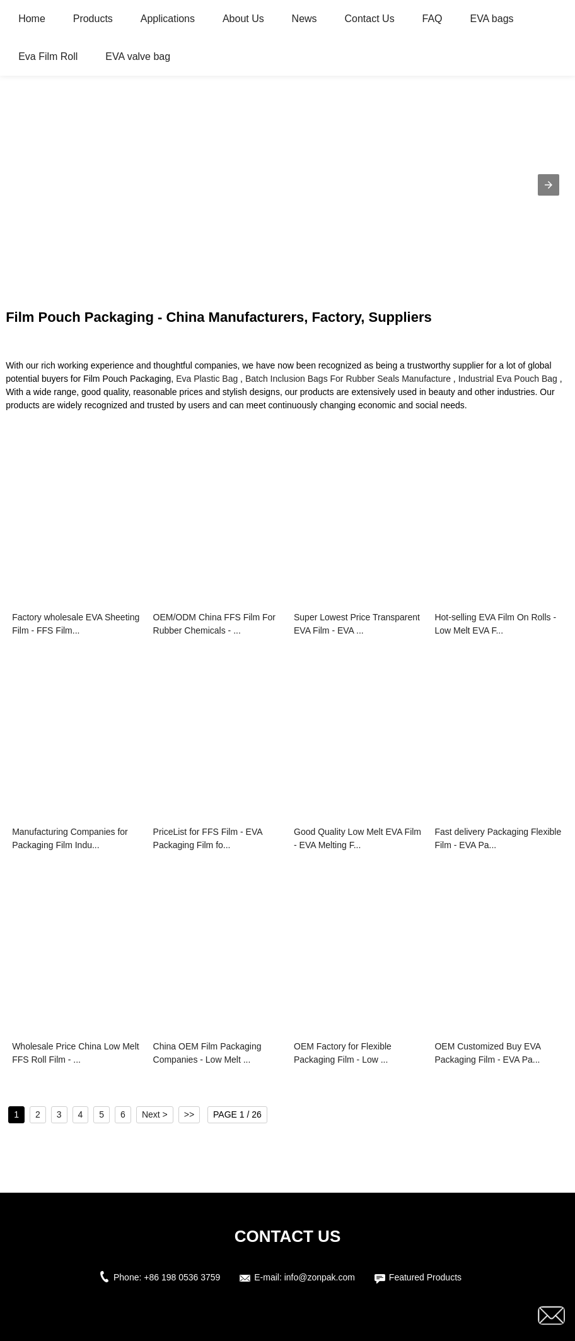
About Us (243, 18)
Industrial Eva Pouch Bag (507, 379)
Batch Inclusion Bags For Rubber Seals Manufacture (348, 379)
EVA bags (491, 18)
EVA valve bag (137, 56)
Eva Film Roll (48, 56)
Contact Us (370, 18)
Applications (168, 18)
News (304, 18)
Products (93, 18)
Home (31, 18)
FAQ (432, 18)
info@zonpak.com (319, 1277)
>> (189, 1114)
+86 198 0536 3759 (182, 1277)
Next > (155, 1114)
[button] (548, 185)
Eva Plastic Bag (207, 379)
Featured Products (425, 1277)
